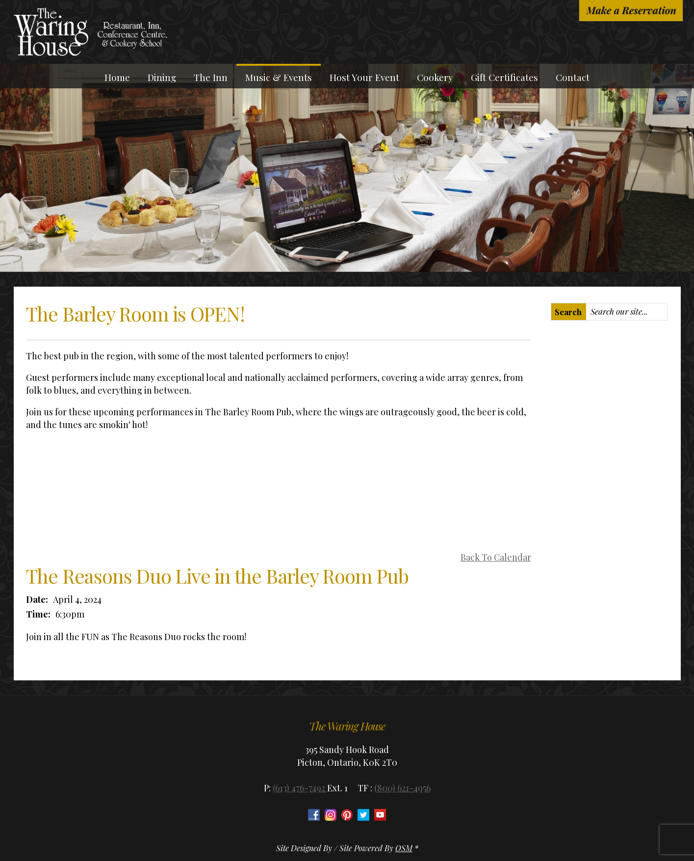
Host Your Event (364, 77)
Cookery (435, 77)
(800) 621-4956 (402, 788)
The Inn (211, 77)
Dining (162, 77)
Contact (573, 77)
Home (117, 77)
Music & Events (278, 77)
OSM (403, 848)
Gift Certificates (504, 77)
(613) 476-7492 (300, 788)
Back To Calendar (496, 557)
